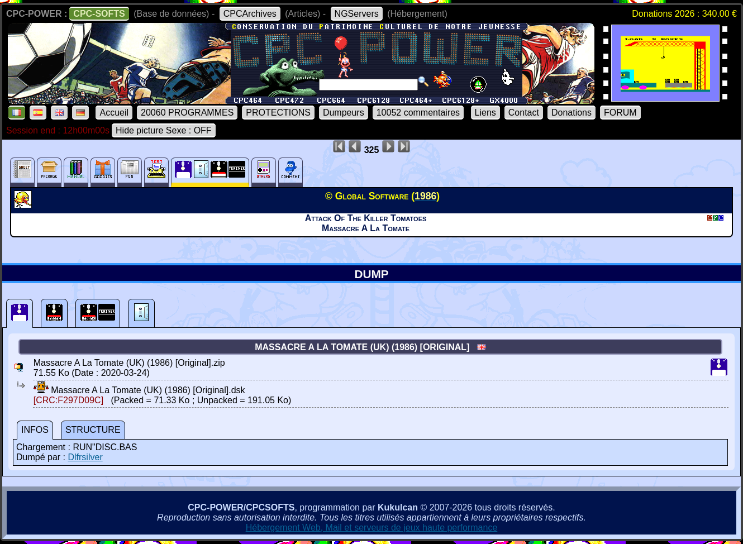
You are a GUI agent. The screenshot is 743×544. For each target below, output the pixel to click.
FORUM (620, 112)
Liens (485, 112)
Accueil (113, 112)
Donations (571, 112)
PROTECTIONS (278, 112)
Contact (523, 112)
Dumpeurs (343, 112)
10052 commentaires (418, 112)
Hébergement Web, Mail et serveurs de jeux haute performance (372, 527)
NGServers (357, 13)
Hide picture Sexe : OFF (164, 130)
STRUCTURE (93, 430)
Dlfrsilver (85, 457)
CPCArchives (250, 13)
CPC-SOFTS (99, 13)
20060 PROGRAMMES (187, 112)
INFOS (35, 430)
